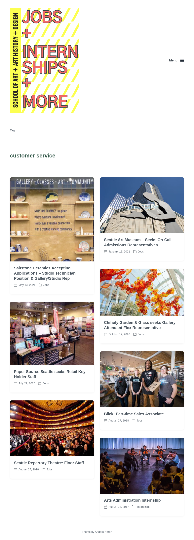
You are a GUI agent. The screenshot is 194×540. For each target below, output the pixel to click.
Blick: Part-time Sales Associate (134, 437)
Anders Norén (103, 531)
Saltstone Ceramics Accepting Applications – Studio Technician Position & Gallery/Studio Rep (45, 296)
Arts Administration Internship (132, 523)
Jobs (50, 492)
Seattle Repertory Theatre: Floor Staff (49, 486)
